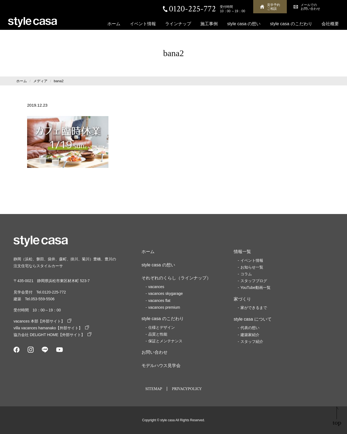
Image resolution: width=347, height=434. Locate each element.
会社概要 (330, 23)
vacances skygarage (165, 293)
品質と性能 (157, 334)
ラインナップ (178, 23)
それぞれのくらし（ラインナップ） (176, 278)
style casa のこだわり (291, 23)
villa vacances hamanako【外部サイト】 (51, 328)
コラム (246, 274)
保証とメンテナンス (165, 341)
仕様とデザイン (161, 327)
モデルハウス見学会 (161, 365)
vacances (156, 287)
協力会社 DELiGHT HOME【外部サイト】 (52, 335)
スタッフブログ (253, 281)
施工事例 (209, 23)
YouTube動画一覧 (255, 287)
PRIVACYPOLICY (187, 389)
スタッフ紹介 (251, 341)
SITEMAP (153, 389)
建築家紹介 (249, 335)
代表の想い (249, 328)
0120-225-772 (192, 9)
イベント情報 (143, 23)
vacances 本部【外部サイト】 (42, 321)
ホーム (113, 23)
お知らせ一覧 (251, 267)
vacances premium (164, 307)
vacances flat (159, 300)
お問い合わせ (155, 352)
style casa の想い (244, 23)
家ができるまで (253, 307)
